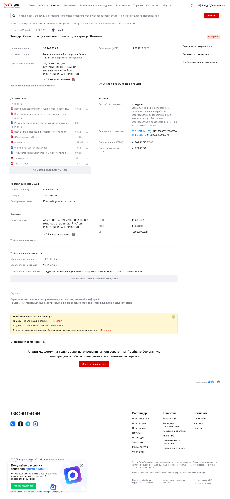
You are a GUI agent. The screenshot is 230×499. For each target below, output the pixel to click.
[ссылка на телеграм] (27, 425)
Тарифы (138, 5)
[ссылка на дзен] (20, 425)
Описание (198, 48)
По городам (138, 439)
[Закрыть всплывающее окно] (82, 465)
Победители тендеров (174, 450)
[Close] (173, 319)
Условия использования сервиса (174, 483)
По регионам (139, 430)
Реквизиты (196, 56)
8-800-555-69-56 (25, 416)
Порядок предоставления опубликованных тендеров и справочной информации (169, 475)
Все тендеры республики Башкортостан (33, 87)
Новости (198, 430)
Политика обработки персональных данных (142, 483)
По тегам (136, 435)
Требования (200, 64)
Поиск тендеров (38, 5)
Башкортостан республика (67, 59)
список (208, 485)
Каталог (56, 5)
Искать (211, 17)
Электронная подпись (174, 433)
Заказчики (137, 444)
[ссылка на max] (35, 425)
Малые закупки (140, 449)
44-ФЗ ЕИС (137, 137)
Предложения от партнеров (171, 444)
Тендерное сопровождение (96, 5)
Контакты (152, 5)
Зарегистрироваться (94, 366)
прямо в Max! (35, 469)
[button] (192, 5)
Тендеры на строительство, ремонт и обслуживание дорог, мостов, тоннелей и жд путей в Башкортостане (71, 304)
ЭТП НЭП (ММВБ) (141, 133)
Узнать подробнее (23, 485)
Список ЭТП (138, 454)
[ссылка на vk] (12, 425)
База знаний (123, 5)
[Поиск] (13, 18)
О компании (200, 421)
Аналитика (70, 5)
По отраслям (139, 425)
